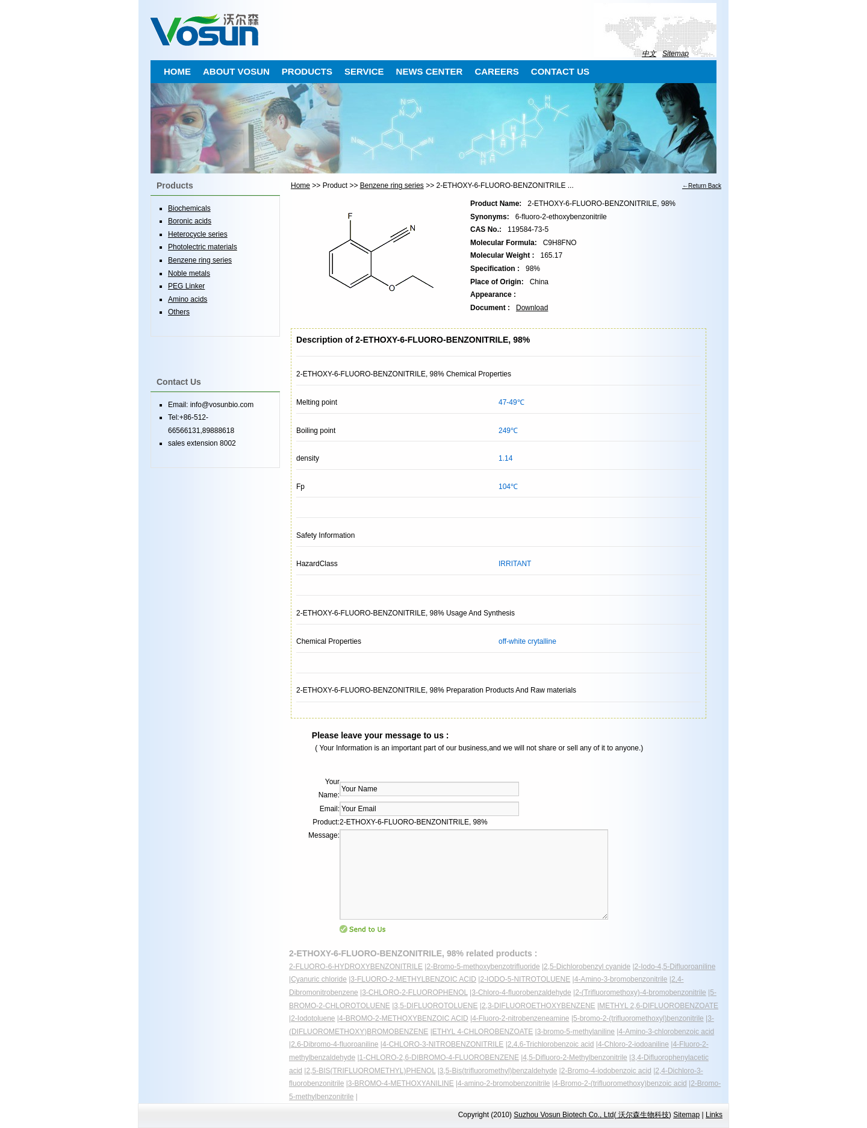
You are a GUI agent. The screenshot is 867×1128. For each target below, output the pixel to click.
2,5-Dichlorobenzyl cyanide (587, 966)
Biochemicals (189, 208)
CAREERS (496, 71)
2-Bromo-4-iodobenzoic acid (606, 1071)
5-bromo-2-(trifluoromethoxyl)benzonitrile (638, 1018)
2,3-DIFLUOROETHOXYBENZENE (538, 1006)
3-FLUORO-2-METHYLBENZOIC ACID (413, 979)
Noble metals (189, 273)
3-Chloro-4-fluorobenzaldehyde (521, 992)
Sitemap (675, 53)
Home (300, 185)
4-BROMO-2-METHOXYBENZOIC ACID (403, 1018)
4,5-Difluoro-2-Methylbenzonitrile (575, 1057)
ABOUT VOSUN (236, 71)
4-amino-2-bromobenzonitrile (504, 1083)
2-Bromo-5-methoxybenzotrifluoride (482, 966)
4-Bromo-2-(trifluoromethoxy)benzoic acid (620, 1083)
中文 (649, 53)
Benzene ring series (392, 185)
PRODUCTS (307, 71)
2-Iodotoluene (313, 1018)
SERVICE (364, 71)
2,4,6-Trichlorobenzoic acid (551, 1044)
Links (714, 1115)
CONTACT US (560, 71)
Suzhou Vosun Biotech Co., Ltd (564, 1115)
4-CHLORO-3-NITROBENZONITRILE (442, 1044)
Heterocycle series (198, 234)
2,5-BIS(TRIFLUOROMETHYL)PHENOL (370, 1071)
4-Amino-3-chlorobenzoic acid (666, 1031)
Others (179, 312)
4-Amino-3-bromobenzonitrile (621, 979)
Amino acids (187, 299)
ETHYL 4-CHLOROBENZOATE (482, 1031)
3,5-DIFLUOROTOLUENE (435, 1006)
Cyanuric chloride (319, 979)
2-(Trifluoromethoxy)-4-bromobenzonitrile (640, 992)
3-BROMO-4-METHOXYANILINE (401, 1083)
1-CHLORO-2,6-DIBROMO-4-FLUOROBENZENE (439, 1057)
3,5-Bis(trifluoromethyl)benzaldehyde (498, 1071)
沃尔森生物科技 (642, 1115)
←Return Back (701, 185)
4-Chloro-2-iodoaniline (633, 1044)
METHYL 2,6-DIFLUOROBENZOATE (658, 1006)
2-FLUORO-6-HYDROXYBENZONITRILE (356, 966)
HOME (177, 71)
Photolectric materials (202, 247)
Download (532, 308)
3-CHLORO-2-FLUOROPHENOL (415, 992)
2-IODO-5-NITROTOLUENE (525, 979)
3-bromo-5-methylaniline (576, 1031)
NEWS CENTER (429, 71)
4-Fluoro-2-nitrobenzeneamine (520, 1018)
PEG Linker (186, 286)
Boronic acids (189, 221)
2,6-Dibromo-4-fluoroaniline (334, 1044)
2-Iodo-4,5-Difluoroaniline (675, 966)
